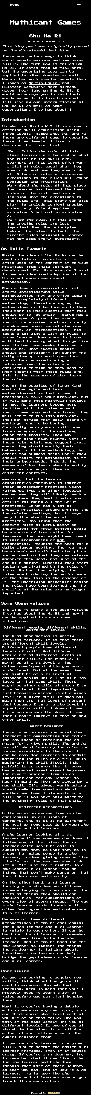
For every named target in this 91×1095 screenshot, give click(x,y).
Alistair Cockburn (22, 87)
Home (15, 5)
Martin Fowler (44, 83)
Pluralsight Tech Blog (44, 50)
